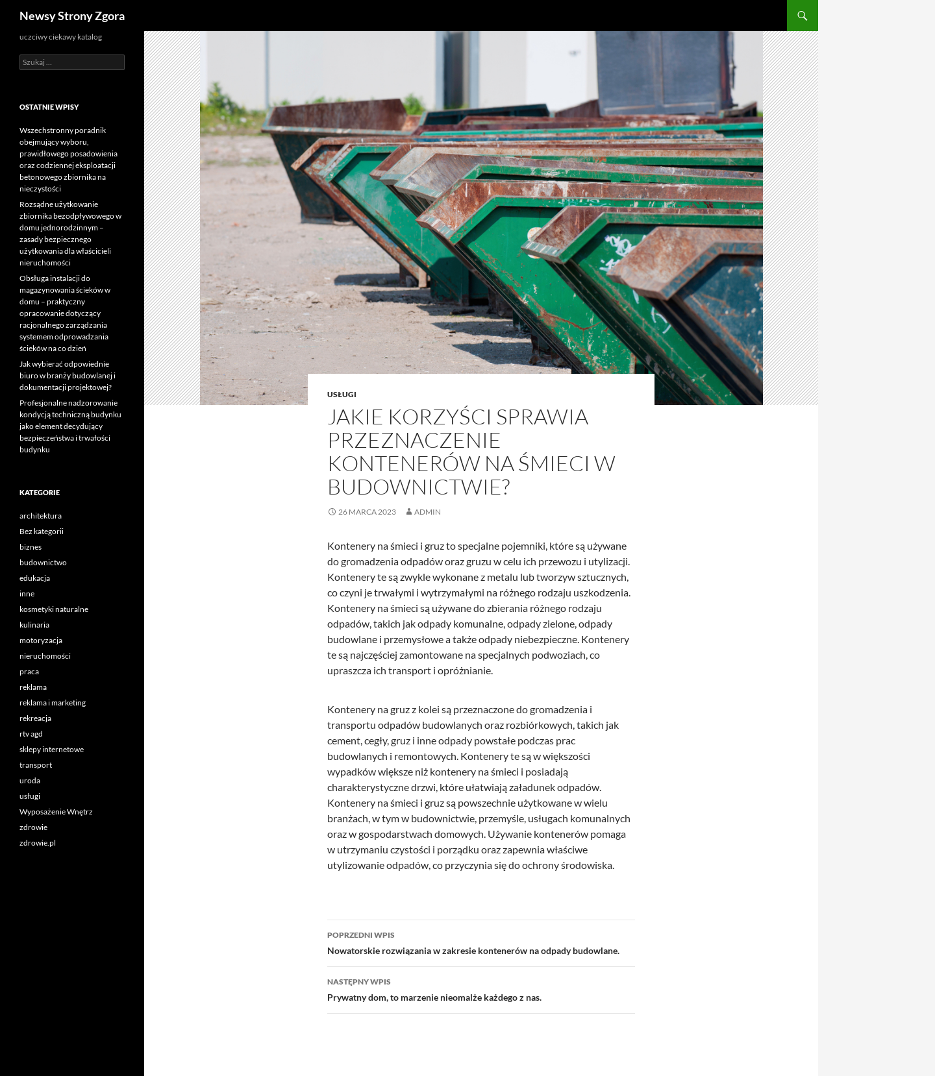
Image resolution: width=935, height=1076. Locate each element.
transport (35, 765)
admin (427, 512)
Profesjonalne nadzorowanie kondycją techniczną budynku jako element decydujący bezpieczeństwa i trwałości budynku (70, 426)
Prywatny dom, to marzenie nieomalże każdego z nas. (481, 988)
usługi (341, 394)
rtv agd (31, 734)
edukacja (34, 578)
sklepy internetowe (51, 749)
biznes (30, 547)
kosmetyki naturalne (53, 609)
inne (26, 593)
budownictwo (43, 562)
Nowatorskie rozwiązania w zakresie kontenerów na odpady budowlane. (481, 941)
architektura (40, 515)
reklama (33, 687)
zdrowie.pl (37, 843)
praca (29, 671)
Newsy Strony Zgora (72, 15)
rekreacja (35, 718)
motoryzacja (40, 640)
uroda (29, 780)
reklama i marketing (52, 702)
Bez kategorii (41, 531)
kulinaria (34, 625)
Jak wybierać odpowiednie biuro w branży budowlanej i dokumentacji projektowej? (67, 375)
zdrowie (33, 827)
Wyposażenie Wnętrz (56, 811)
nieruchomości (45, 656)
